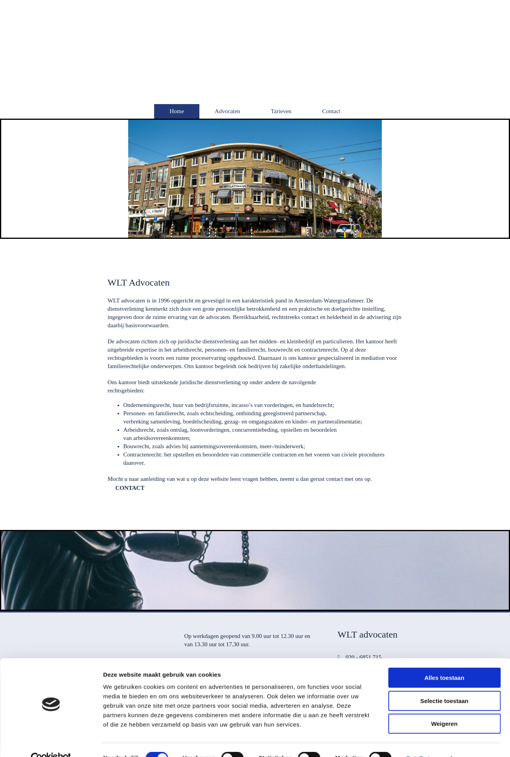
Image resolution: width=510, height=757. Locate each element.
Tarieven (281, 111)
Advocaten (227, 111)
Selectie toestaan (444, 684)
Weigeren (444, 707)
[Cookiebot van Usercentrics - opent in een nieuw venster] (51, 742)
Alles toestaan (444, 661)
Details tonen (425, 741)
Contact (331, 111)
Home (176, 111)
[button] (130, 488)
